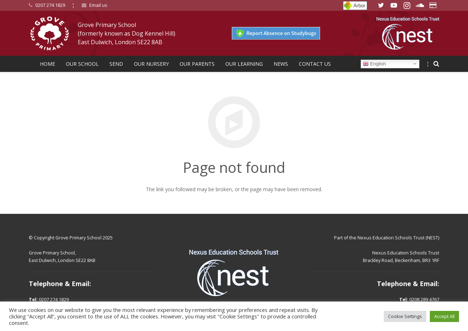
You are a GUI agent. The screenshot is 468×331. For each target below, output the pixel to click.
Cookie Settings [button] (405, 316)
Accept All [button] (444, 316)
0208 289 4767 (424, 299)
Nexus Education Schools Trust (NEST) (398, 238)
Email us (98, 5)
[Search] (436, 64)
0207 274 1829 (50, 5)
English (374, 63)
